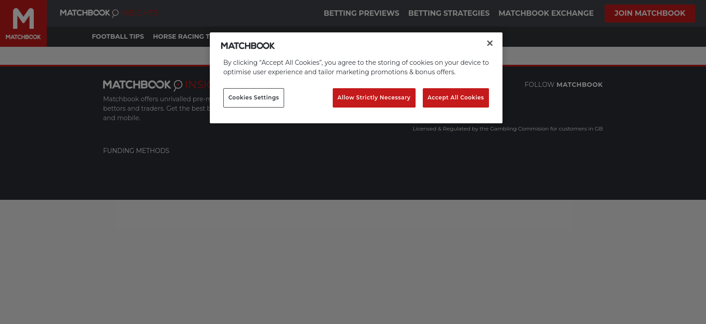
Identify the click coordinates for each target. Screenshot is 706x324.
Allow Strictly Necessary (374, 97)
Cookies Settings (253, 97)
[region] (356, 77)
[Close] (490, 43)
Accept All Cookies (456, 97)
